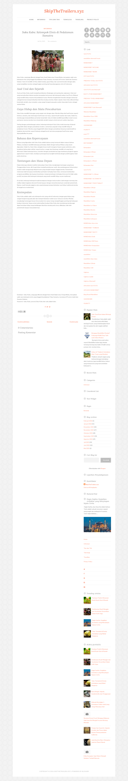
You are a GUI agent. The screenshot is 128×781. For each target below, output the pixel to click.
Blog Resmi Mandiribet (91, 294)
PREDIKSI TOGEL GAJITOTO (93, 81)
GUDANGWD (88, 125)
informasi (48, 28)
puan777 (86, 134)
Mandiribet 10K (88, 268)
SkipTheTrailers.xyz (64, 11)
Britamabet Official (90, 152)
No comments (52, 41)
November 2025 (89, 430)
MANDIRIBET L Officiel (91, 174)
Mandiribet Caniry (89, 201)
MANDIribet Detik (89, 236)
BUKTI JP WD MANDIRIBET (93, 94)
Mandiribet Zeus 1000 (91, 116)
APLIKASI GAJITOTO (91, 85)
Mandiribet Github (89, 263)
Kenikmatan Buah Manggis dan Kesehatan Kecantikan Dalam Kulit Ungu (100, 611)
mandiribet (87, 254)
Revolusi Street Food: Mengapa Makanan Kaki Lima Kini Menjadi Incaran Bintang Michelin (96, 720)
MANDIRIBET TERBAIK (91, 228)
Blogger (103, 468)
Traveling (79, 19)
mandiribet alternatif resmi (92, 58)
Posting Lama (74, 321)
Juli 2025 (86, 442)
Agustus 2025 (88, 439)
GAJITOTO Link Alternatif (92, 89)
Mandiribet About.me (90, 214)
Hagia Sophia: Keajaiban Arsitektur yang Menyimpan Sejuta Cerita (96, 501)
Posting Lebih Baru (23, 321)
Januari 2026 (88, 424)
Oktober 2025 (88, 433)
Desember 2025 (89, 427)
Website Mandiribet (90, 112)
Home (31, 19)
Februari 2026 (88, 421)
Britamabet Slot (89, 165)
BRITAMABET (88, 143)
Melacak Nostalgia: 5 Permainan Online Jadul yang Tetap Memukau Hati (100, 704)
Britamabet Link (89, 156)
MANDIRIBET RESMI (90, 72)
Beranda (49, 321)
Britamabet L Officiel (90, 161)
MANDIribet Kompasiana (91, 245)
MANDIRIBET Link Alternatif (93, 107)
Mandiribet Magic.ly (90, 192)
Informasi (41, 19)
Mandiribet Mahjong (90, 121)
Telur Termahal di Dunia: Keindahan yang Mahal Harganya (99, 634)
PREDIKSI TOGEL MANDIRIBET (94, 98)
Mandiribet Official (89, 187)
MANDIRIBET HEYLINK (91, 67)
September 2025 (89, 436)
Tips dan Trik (54, 19)
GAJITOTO (87, 54)
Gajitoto (86, 272)
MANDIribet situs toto (91, 223)
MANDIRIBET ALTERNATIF (92, 178)
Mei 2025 (87, 448)
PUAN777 (87, 129)
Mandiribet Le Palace (90, 205)
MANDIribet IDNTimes (91, 241)
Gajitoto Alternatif (89, 281)
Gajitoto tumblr (88, 277)
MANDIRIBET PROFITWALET (93, 183)
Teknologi (67, 19)
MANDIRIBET (88, 63)
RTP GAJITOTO (89, 76)
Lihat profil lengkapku (90, 487)
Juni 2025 (87, 445)
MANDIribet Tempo (90, 250)
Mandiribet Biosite (89, 210)
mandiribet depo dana (90, 259)
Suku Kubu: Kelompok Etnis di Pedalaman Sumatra (47, 33)
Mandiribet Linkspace (90, 219)
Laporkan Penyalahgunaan (97, 475)
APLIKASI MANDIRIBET (91, 103)
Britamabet (87, 147)
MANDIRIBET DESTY (90, 232)
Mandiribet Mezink (89, 196)
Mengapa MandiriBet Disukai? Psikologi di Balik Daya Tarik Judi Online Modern (100, 335)
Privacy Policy (93, 19)
